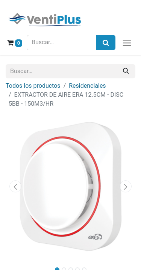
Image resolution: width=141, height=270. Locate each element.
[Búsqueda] (105, 42)
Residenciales (87, 85)
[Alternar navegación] (126, 42)
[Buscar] (126, 71)
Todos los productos (33, 85)
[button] (15, 186)
